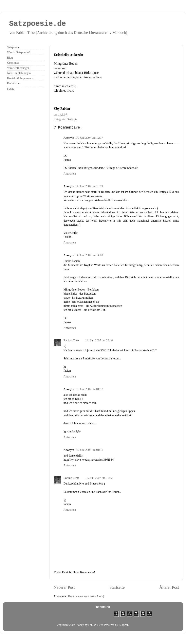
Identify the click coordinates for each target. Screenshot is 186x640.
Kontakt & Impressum (20, 78)
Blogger (123, 624)
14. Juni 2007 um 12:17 (89, 137)
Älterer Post (169, 587)
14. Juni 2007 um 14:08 (89, 255)
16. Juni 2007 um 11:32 (99, 477)
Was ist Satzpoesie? (18, 52)
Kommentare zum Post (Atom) (86, 596)
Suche (10, 88)
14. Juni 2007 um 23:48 (99, 340)
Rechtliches (14, 83)
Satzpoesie (13, 47)
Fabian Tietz (71, 340)
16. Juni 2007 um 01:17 (89, 389)
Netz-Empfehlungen (19, 73)
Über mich (13, 62)
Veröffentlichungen (18, 68)
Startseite (117, 587)
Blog (10, 57)
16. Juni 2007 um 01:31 (89, 449)
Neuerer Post (64, 587)
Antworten (69, 173)
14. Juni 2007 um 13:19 (89, 186)
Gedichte (72, 119)
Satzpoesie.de (37, 24)
